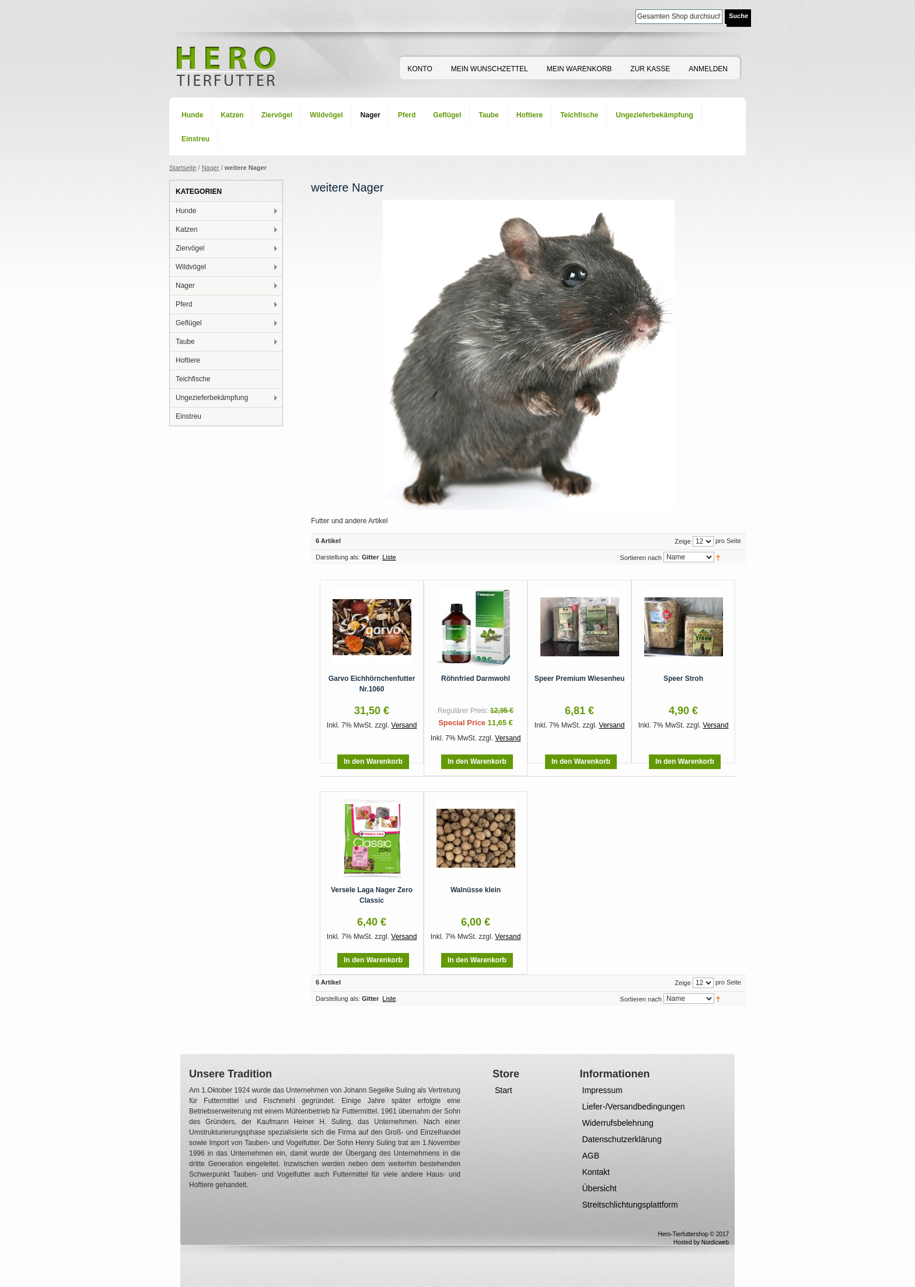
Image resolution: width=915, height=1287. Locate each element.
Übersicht (599, 1188)
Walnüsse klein (475, 890)
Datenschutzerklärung (622, 1139)
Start (503, 1090)
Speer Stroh (683, 678)
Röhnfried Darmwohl (475, 678)
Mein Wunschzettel (489, 69)
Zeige (683, 541)
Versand (404, 725)
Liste (389, 557)
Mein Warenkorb (579, 69)
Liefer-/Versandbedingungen (633, 1106)
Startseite (182, 167)
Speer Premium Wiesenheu (580, 678)
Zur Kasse (650, 69)
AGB (591, 1155)
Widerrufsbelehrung (618, 1123)
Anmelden (708, 69)
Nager (210, 167)
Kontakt (596, 1172)
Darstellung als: (338, 557)
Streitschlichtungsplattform (630, 1204)
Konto (419, 69)
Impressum (602, 1090)
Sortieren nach (641, 557)
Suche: (628, 15)
